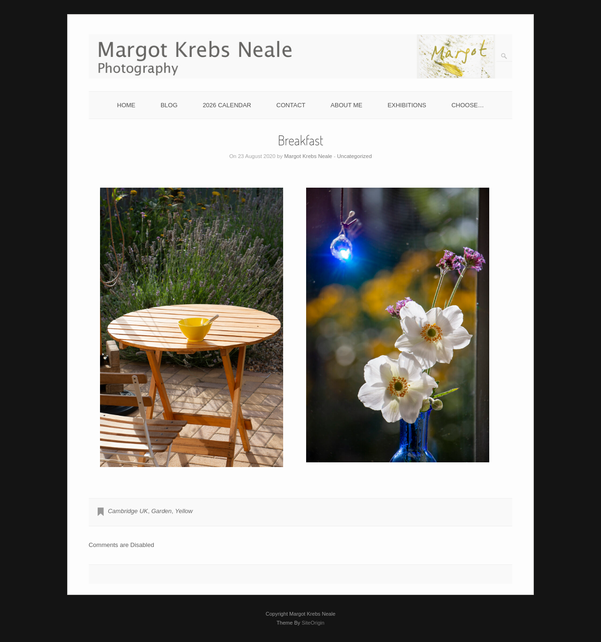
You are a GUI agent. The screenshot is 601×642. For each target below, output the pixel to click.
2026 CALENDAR (227, 105)
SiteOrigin (312, 623)
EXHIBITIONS (406, 105)
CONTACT (291, 105)
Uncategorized (354, 156)
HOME (126, 105)
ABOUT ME (346, 105)
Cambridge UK (128, 511)
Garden (161, 511)
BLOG (169, 105)
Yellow (184, 511)
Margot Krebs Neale (308, 156)
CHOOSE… (467, 105)
